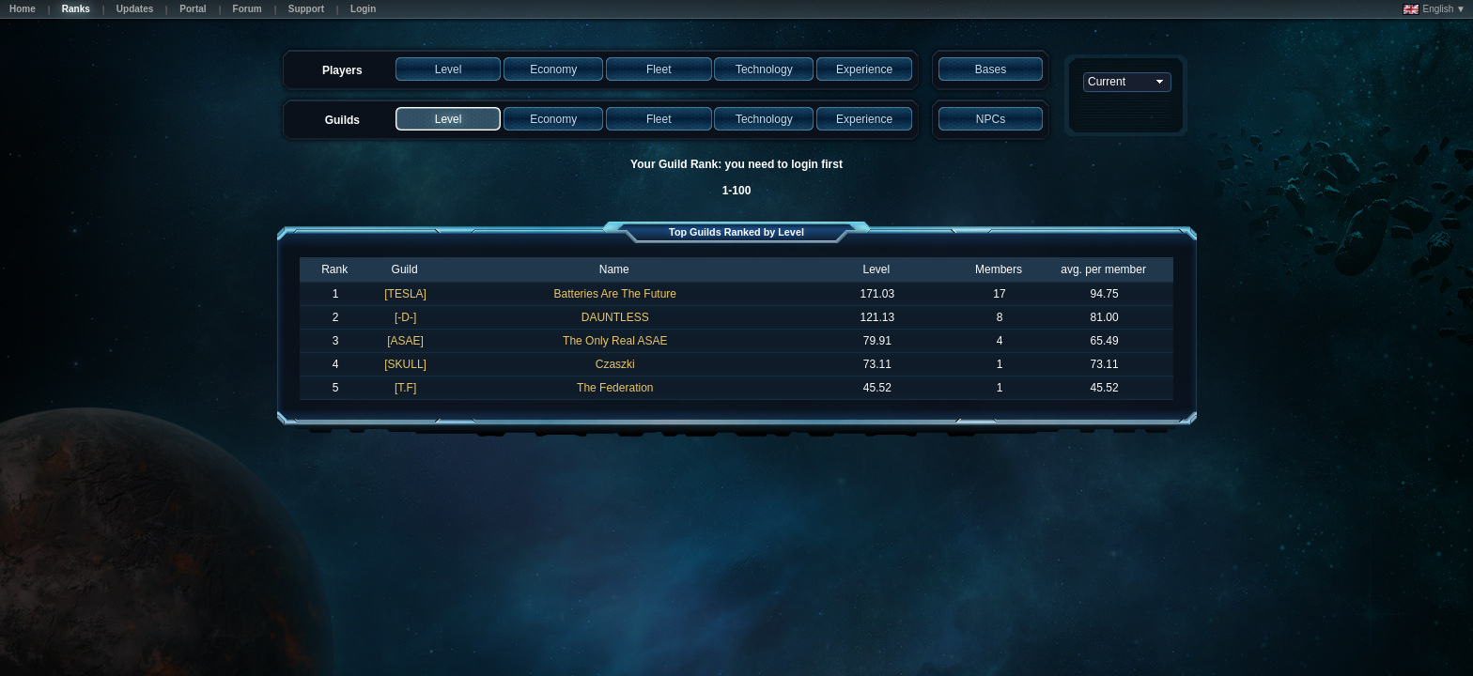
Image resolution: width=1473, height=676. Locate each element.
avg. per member (1103, 269)
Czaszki (615, 364)
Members (998, 269)
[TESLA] (405, 293)
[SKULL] (405, 364)
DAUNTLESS (615, 317)
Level (876, 269)
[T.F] (405, 387)
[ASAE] (405, 340)
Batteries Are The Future (615, 293)
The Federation (615, 387)
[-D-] (405, 317)
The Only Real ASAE (615, 340)
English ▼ (1434, 9)
